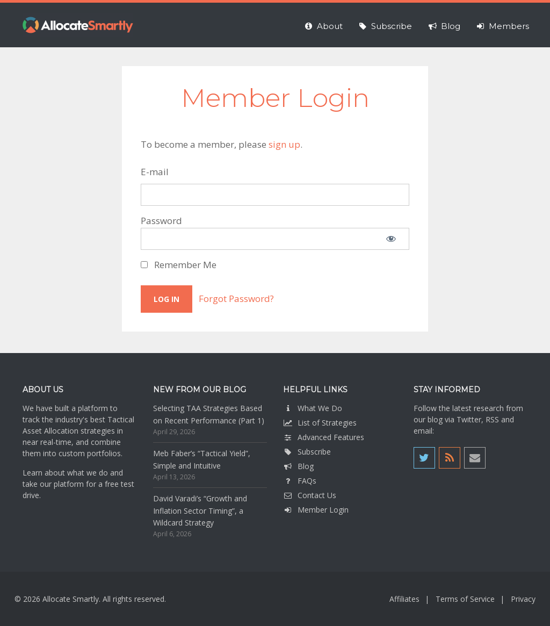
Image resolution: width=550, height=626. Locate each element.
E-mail (155, 172)
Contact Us (309, 495)
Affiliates (404, 599)
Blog (298, 466)
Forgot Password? (236, 298)
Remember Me (178, 264)
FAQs (299, 481)
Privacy (523, 599)
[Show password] (391, 239)
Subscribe (307, 452)
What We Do (312, 408)
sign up (284, 144)
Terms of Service (465, 599)
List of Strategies (320, 423)
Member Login (316, 510)
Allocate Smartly (78, 25)
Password (161, 220)
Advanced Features (323, 437)
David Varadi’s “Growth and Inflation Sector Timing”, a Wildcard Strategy (200, 510)
